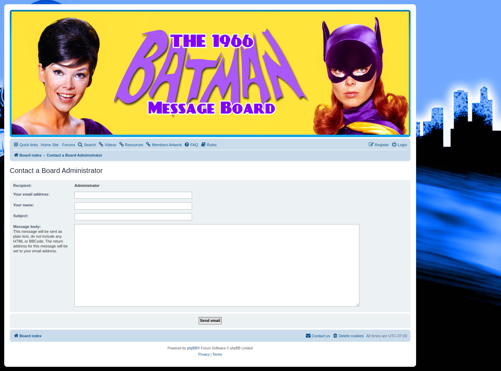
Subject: (20, 216)
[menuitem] (87, 145)
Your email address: (31, 194)
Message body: (27, 226)
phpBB (192, 348)
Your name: (23, 205)
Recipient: (22, 185)
